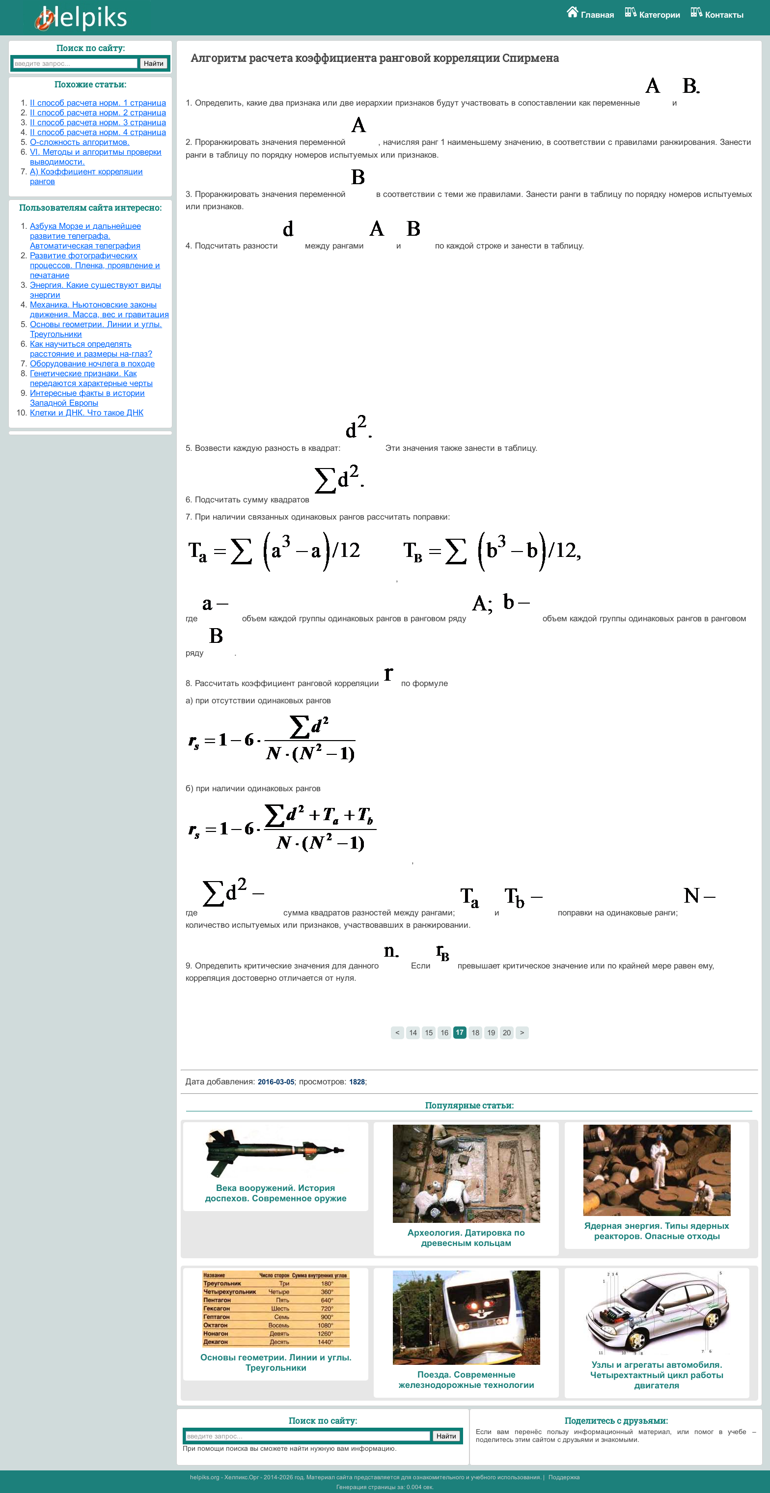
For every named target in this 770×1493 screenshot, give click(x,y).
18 (475, 1032)
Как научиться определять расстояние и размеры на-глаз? (91, 349)
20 (507, 1032)
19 (491, 1032)
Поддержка (564, 1477)
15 (429, 1032)
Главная (597, 15)
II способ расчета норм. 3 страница (98, 122)
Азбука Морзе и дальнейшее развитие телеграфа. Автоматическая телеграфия (85, 235)
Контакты (724, 15)
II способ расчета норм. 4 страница (98, 132)
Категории (659, 15)
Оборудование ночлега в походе (92, 363)
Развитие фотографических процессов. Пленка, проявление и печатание (95, 265)
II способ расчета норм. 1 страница (98, 103)
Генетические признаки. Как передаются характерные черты (91, 378)
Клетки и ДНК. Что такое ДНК (86, 412)
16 (444, 1032)
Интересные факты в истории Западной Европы (87, 398)
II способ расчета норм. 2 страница (98, 112)
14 (413, 1032)
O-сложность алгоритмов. (80, 142)
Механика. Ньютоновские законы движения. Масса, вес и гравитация (99, 309)
